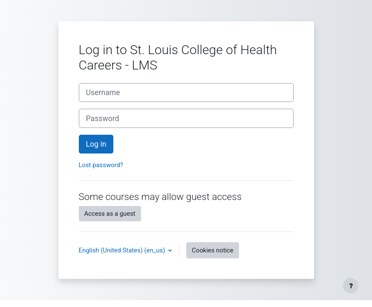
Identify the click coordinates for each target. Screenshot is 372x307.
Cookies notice (213, 250)
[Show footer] (350, 285)
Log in (96, 144)
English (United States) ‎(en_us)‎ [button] (123, 250)
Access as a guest (110, 213)
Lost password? (101, 165)
